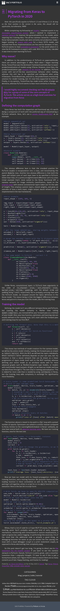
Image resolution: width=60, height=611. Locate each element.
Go (37, 586)
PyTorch (55, 564)
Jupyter (44, 586)
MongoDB (54, 589)
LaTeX (53, 586)
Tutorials (23, 597)
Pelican (16, 592)
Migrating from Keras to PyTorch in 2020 (26, 14)
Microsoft (26, 589)
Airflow (4, 583)
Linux (6, 589)
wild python (36, 597)
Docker (7, 586)
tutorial (39, 575)
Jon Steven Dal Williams (16, 564)
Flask (13, 585)
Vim (32, 597)
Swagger (42, 594)
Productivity (28, 592)
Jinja (40, 586)
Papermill (10, 592)
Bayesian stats (20, 583)
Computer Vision (50, 583)
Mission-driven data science (40, 589)
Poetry (23, 592)
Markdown (20, 590)
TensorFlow (5, 566)
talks (33, 575)
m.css (43, 606)
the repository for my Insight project (30, 549)
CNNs (11, 566)
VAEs (28, 597)
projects (26, 575)
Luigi (11, 589)
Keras (50, 564)
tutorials (27, 566)
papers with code (25, 42)
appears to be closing (31, 69)
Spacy (26, 594)
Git (35, 586)
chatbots (28, 583)
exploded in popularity (30, 47)
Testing (55, 594)
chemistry (34, 583)
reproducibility (42, 592)
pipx (19, 592)
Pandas (5, 592)
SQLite (38, 594)
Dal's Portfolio (12, 2)
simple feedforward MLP (42, 114)
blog (20, 575)
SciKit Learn (20, 594)
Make (14, 590)
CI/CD (39, 583)
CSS (57, 583)
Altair (8, 583)
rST (51, 592)
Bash (14, 583)
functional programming (23, 586)
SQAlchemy (32, 594)
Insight (36, 30)
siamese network (9, 35)
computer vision (19, 566)
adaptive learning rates (31, 429)
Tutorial (41, 564)
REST (48, 592)
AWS (11, 583)
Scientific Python (12, 594)
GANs (32, 586)
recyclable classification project (15, 33)
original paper (7, 184)
